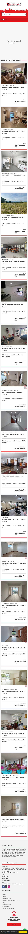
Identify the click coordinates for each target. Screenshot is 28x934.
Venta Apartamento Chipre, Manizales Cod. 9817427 (14, 734)
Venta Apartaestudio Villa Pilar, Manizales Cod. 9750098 (14, 131)
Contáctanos (6, 906)
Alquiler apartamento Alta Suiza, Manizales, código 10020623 (14, 691)
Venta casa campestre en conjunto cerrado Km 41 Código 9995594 (14, 261)
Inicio (4, 894)
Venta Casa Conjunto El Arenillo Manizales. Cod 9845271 (14, 648)
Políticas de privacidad (8, 908)
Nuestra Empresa (7, 904)
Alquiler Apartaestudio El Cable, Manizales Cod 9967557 (14, 392)
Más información (7, 932)
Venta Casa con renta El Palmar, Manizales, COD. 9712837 (14, 305)
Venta (4, 896)
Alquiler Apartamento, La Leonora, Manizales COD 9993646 (14, 820)
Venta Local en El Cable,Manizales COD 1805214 (14, 519)
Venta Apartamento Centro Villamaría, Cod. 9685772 (14, 349)
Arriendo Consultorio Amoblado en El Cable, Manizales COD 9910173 (14, 175)
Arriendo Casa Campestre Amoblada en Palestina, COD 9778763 (14, 777)
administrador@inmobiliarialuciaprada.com (12, 884)
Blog (4, 902)
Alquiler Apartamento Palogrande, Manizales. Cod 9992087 (14, 605)
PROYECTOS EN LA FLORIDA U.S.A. (11, 900)
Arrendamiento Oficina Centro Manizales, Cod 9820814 (14, 563)
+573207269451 (6, 876)
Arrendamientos (7, 898)
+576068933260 (6, 880)
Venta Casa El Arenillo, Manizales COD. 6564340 (14, 87)
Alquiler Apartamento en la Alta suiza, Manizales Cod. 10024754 (14, 435)
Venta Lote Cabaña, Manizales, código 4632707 (14, 217)
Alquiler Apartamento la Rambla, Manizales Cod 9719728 (14, 477)
